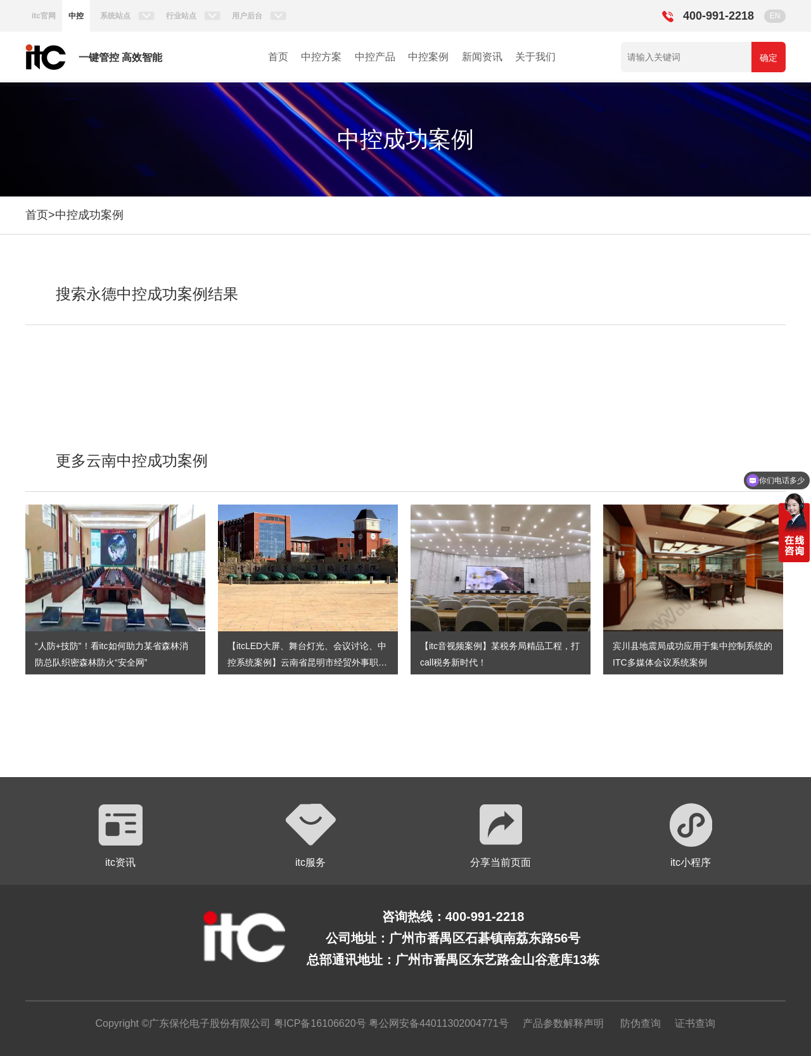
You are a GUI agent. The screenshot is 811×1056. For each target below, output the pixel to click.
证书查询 (695, 1023)
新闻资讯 (482, 56)
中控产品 (375, 56)
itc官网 (44, 15)
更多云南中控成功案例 (132, 460)
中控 (76, 15)
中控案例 (428, 56)
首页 (278, 56)
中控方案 (321, 56)
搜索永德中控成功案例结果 (147, 293)
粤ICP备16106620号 (318, 1023)
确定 (768, 58)
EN (775, 15)
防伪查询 (640, 1023)
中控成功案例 (89, 215)
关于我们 (535, 56)
